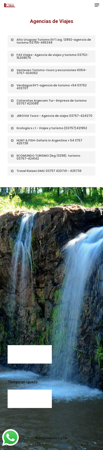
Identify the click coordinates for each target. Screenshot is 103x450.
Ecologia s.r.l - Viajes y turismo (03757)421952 (48, 128)
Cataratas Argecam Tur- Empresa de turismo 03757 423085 (48, 102)
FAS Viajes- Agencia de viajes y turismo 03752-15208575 (49, 56)
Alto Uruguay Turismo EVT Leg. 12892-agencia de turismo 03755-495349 (50, 41)
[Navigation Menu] (97, 5)
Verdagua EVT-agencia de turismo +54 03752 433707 (48, 86)
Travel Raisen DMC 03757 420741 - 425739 (45, 171)
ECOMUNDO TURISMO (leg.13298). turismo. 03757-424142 (45, 157)
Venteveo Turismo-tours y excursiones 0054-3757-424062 (48, 71)
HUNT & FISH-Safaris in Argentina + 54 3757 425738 (46, 141)
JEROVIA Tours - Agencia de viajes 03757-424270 (51, 116)
